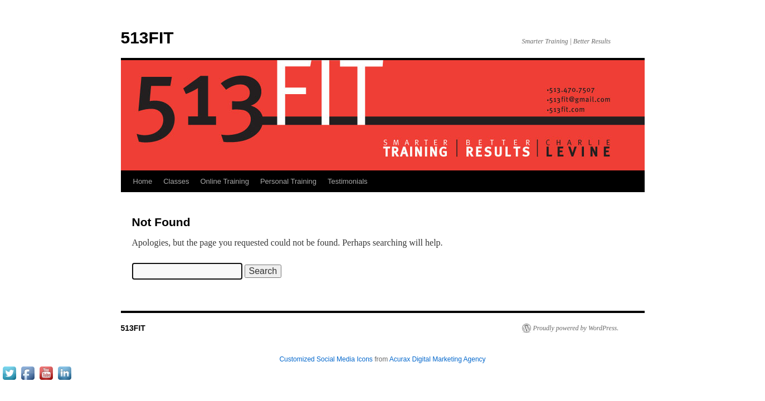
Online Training (224, 181)
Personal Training (288, 181)
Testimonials (348, 181)
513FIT (147, 37)
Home (143, 181)
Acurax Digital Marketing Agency (437, 359)
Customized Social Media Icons (325, 359)
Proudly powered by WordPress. (576, 328)
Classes (176, 181)
